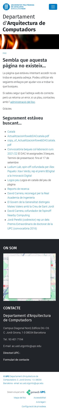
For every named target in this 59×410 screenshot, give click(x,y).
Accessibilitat (40, 398)
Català (11, 131)
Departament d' (24, 23)
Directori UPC (11, 352)
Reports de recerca (18, 188)
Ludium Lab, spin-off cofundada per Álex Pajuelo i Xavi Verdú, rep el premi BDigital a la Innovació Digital (31, 171)
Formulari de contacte (16, 359)
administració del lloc (22, 102)
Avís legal (40, 402)
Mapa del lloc (20, 398)
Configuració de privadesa (34, 406)
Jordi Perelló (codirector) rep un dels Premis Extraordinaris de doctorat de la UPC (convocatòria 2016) (30, 224)
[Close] (53, 7)
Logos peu (13, 180)
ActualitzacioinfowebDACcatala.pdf (28, 136)
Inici (4, 53)
